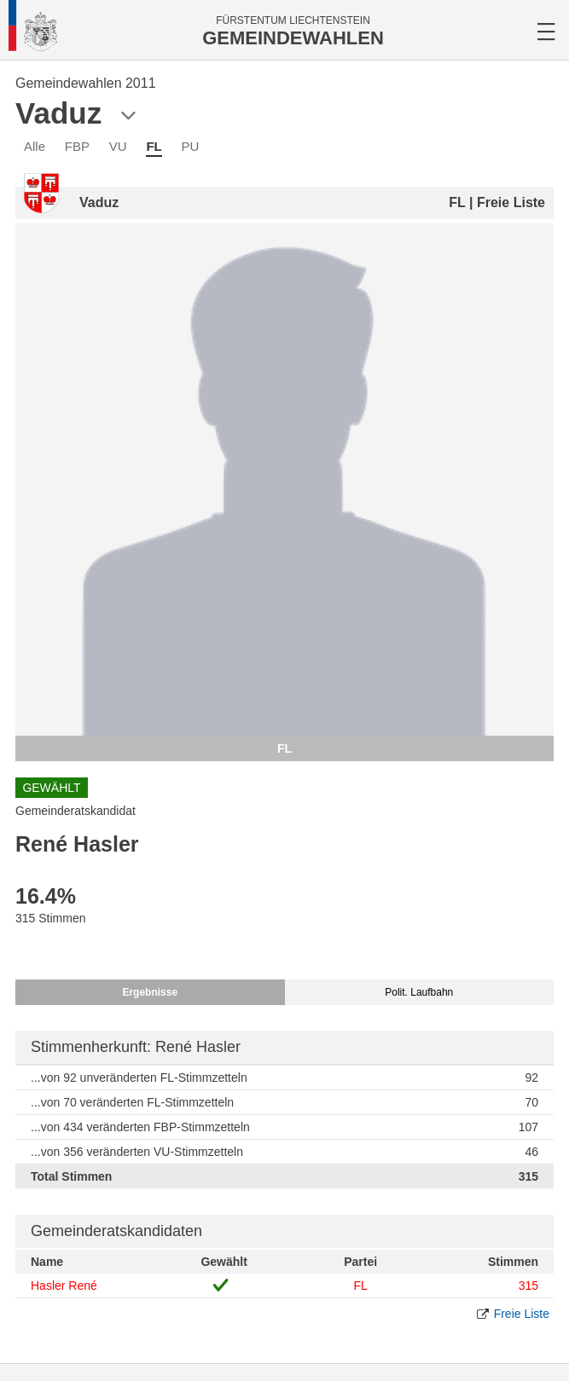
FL (153, 146)
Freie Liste (521, 1313)
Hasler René (64, 1285)
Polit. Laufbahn (419, 992)
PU (191, 146)
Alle (34, 146)
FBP (77, 146)
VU (118, 146)
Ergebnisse (149, 992)
